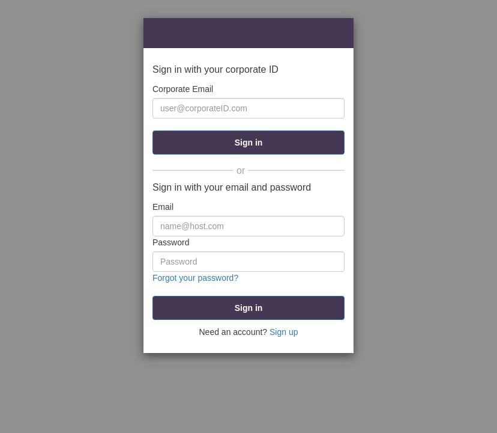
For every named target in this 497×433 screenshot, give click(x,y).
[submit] (248, 308)
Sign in (249, 142)
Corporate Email (182, 89)
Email (162, 207)
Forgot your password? (195, 278)
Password (170, 242)
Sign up (284, 332)
